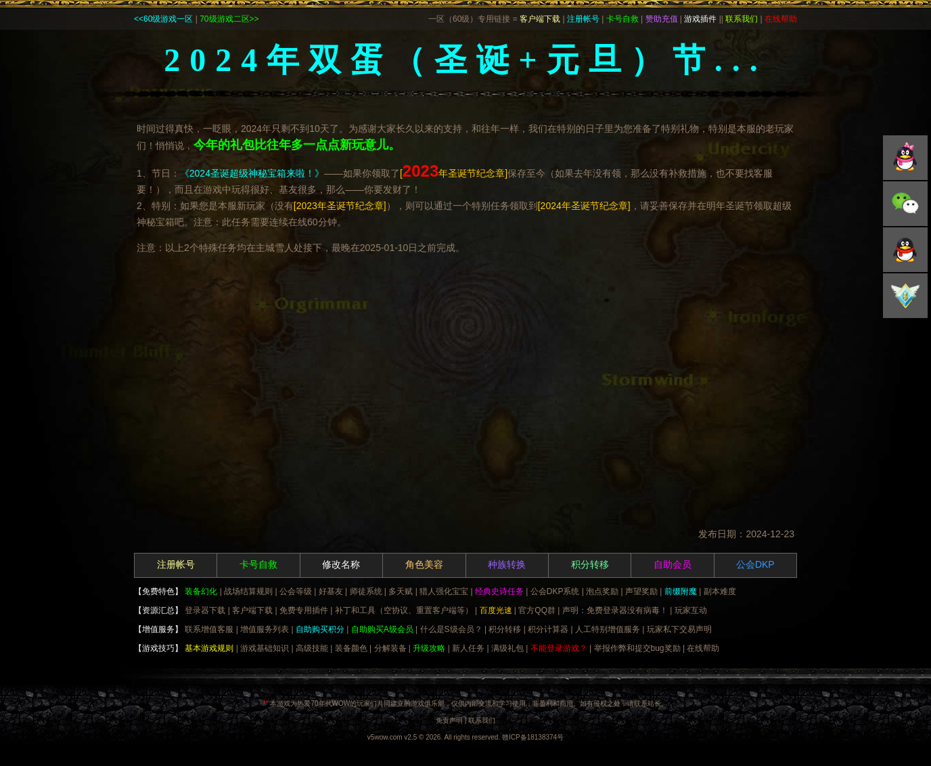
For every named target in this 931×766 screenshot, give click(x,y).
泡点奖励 (602, 591)
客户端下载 (252, 610)
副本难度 (720, 591)
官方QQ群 (536, 610)
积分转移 (505, 629)
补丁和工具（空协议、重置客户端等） (404, 610)
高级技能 (312, 648)
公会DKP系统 (555, 591)
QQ (905, 157)
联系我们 (481, 720)
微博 (905, 249)
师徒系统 (366, 591)
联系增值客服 (209, 629)
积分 (905, 295)
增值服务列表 (264, 629)
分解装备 (390, 648)
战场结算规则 (248, 591)
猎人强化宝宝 (443, 591)
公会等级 (295, 591)
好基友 (331, 591)
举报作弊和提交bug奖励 (637, 648)
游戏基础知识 (264, 648)
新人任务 (468, 648)
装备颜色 (351, 648)
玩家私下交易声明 (679, 629)
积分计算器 (548, 629)
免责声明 (449, 720)
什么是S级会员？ (451, 629)
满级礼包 (507, 648)
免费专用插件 (303, 610)
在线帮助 (703, 648)
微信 (905, 203)
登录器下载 (205, 610)
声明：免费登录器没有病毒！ (615, 610)
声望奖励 (641, 591)
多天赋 (400, 591)
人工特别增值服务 (607, 629)
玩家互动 (691, 610)
